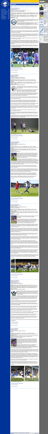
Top (37, 433)
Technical (26, 432)
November (24, 2)
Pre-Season (12, 2)
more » (40, 10)
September (18, 2)
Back (36, 433)
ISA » (43, 42)
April (37, 2)
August (15, 2)
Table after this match (14, 68)
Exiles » (40, 42)
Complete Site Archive (22, 432)
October (21, 2)
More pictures (21, 68)
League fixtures (45, 23)
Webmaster (12, 433)
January (30, 2)
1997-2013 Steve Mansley (14, 432)
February (33, 2)
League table (41, 24)
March (36, 2)
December (27, 2)
